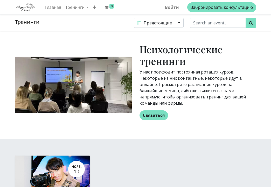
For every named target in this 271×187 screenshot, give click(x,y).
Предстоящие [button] (155, 22)
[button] (94, 7)
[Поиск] (251, 23)
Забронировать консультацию (222, 7)
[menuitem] (53, 7)
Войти (172, 7)
